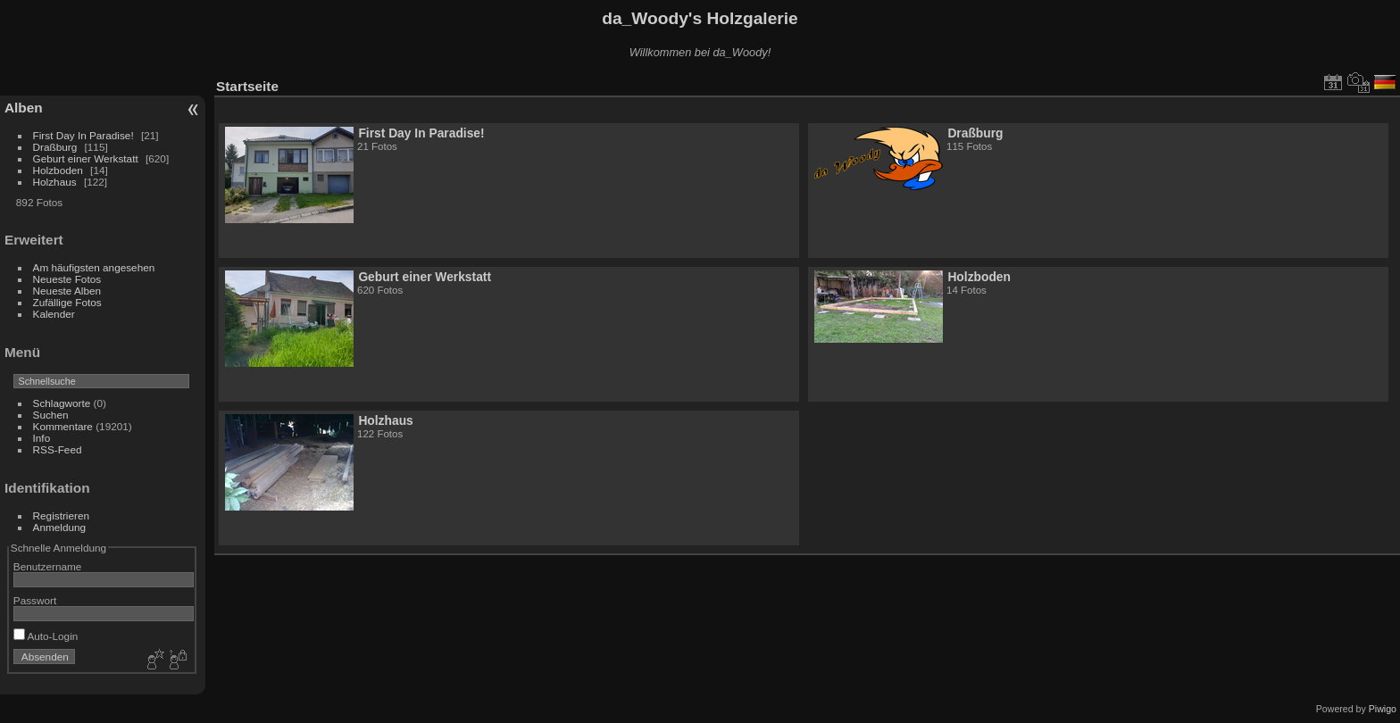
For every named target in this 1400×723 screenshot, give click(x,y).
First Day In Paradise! (83, 135)
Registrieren (61, 515)
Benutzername (47, 566)
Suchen (51, 414)
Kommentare (63, 426)
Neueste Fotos (67, 279)
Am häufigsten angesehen (94, 267)
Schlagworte (62, 403)
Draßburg (55, 147)
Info (42, 438)
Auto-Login (46, 636)
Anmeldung (60, 527)
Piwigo (1382, 708)
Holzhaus (55, 181)
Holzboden (58, 170)
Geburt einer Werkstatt (85, 158)
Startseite (247, 86)
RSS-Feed (57, 449)
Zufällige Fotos (67, 302)
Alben (23, 107)
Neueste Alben (67, 290)
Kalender (54, 314)
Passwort (34, 600)
